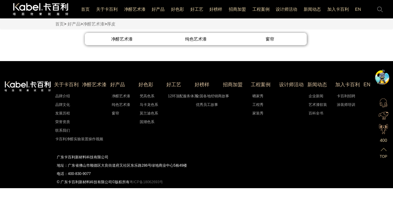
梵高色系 (147, 96)
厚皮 (111, 23)
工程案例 (261, 9)
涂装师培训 (346, 105)
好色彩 (177, 9)
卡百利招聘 (346, 96)
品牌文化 (62, 105)
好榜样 (215, 9)
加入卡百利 (338, 9)
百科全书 (316, 113)
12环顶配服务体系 (177, 96)
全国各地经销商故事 (205, 96)
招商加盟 (237, 9)
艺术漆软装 (318, 105)
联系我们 (62, 130)
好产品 (158, 9)
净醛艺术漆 (135, 9)
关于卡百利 (107, 9)
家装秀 (257, 113)
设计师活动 (286, 9)
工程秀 (257, 105)
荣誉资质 (62, 122)
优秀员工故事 (205, 105)
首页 (85, 9)
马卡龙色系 (149, 105)
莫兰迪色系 (149, 113)
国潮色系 (147, 122)
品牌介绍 (62, 96)
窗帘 (115, 113)
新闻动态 (312, 9)
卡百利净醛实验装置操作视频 (64, 139)
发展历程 (62, 113)
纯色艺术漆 (121, 105)
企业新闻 (316, 96)
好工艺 (196, 9)
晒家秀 (257, 96)
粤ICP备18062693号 (146, 182)
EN (358, 9)
